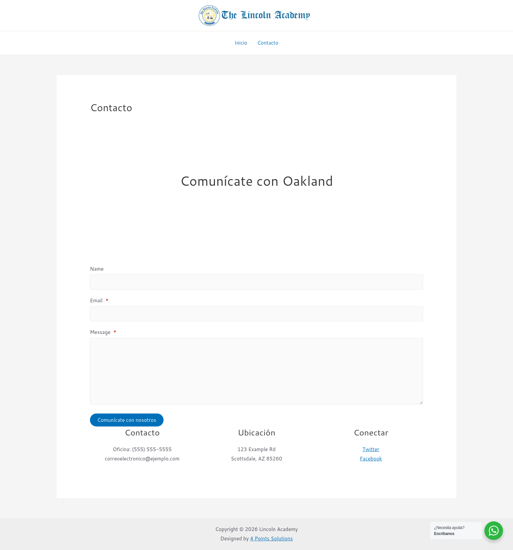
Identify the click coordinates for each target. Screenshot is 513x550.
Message (103, 332)
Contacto (267, 42)
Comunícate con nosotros (126, 419)
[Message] (256, 371)
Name (97, 268)
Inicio (241, 42)
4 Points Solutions (271, 538)
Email (99, 300)
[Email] (256, 314)
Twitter (370, 449)
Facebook (371, 458)
